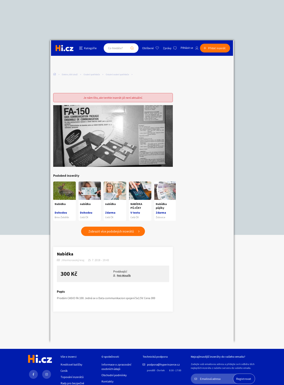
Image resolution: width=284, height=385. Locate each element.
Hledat (128, 48)
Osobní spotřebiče (91, 74)
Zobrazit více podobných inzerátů (111, 231)
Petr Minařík (124, 275)
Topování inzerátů (72, 377)
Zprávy (164, 48)
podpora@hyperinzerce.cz (163, 364)
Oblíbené (144, 48)
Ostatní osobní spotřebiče (117, 74)
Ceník (64, 371)
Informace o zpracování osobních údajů (116, 367)
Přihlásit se (184, 48)
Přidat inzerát (217, 48)
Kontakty (107, 381)
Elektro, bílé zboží (70, 74)
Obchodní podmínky (114, 375)
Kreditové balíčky (71, 364)
